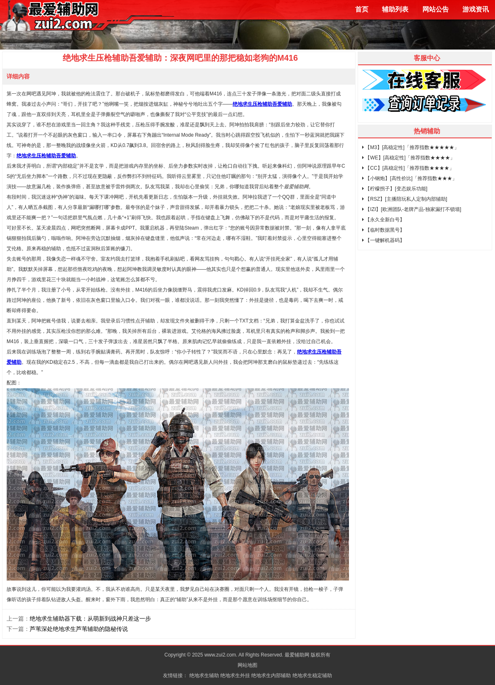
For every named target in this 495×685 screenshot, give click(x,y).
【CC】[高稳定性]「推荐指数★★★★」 (408, 168)
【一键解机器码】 (383, 240)
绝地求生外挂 (235, 675)
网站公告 (435, 9)
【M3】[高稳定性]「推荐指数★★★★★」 (410, 147)
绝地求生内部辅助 (271, 675)
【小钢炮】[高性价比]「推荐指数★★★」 (409, 178)
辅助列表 (395, 9)
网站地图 (247, 665)
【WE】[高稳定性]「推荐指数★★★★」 (408, 158)
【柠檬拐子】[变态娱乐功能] (394, 189)
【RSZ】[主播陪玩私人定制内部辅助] (404, 199)
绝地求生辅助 (204, 675)
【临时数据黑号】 (383, 230)
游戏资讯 (475, 9)
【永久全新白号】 (383, 220)
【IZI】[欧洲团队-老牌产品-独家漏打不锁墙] (411, 209)
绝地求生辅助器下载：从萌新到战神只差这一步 (90, 618)
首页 (361, 9)
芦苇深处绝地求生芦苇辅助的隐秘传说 (79, 629)
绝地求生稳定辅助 (312, 675)
